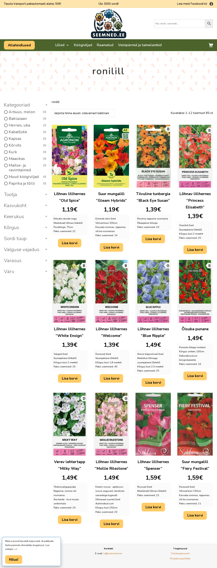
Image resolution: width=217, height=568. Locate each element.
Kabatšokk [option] (27, 132)
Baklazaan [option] (27, 118)
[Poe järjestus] (83, 113)
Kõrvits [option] (27, 145)
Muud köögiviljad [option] (27, 176)
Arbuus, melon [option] (27, 112)
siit (15, 549)
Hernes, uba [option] (27, 125)
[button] (26, 105)
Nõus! (13, 559)
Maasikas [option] (27, 158)
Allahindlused (19, 45)
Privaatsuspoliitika (180, 558)
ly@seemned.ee (112, 553)
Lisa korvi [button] (69, 243)
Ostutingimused (180, 553)
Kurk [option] (27, 152)
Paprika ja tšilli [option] (27, 183)
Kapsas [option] (27, 138)
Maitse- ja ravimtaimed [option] (27, 168)
